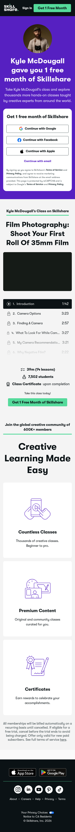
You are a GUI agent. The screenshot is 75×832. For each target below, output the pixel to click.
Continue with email (37, 161)
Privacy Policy (13, 173)
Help (38, 799)
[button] (52, 8)
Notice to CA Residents (37, 816)
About (13, 799)
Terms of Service (54, 170)
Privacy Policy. (56, 184)
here (63, 740)
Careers (26, 799)
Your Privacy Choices (37, 812)
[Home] (11, 8)
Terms (61, 799)
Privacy (49, 799)
